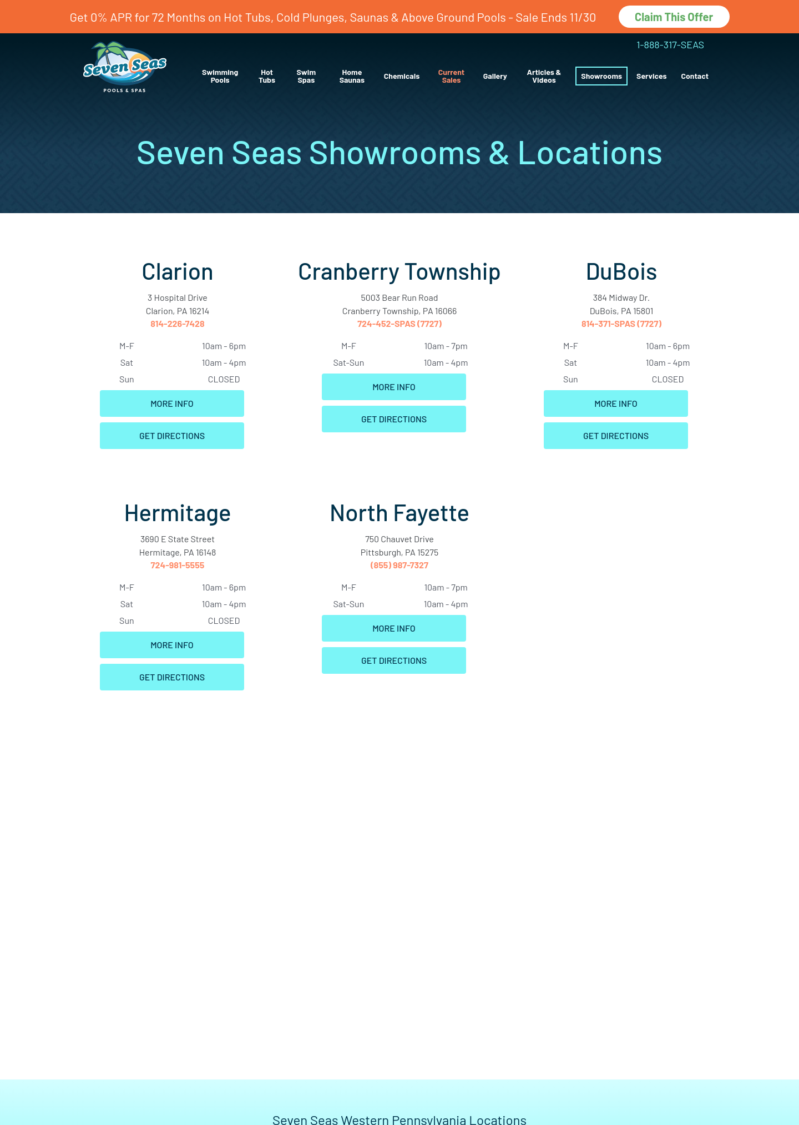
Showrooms (601, 75)
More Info (172, 403)
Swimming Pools (220, 75)
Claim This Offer (674, 16)
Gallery (495, 75)
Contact (695, 75)
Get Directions (172, 435)
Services (651, 75)
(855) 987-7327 (399, 564)
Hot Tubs (267, 75)
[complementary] (718, 1064)
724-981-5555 (178, 564)
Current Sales (451, 75)
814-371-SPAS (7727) (621, 323)
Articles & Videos (544, 75)
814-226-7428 (177, 323)
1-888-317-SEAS (670, 44)
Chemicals (401, 75)
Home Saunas (352, 75)
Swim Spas (306, 75)
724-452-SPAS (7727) (399, 323)
